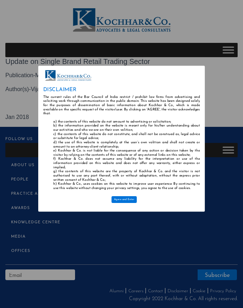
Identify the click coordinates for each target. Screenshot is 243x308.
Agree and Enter (124, 199)
